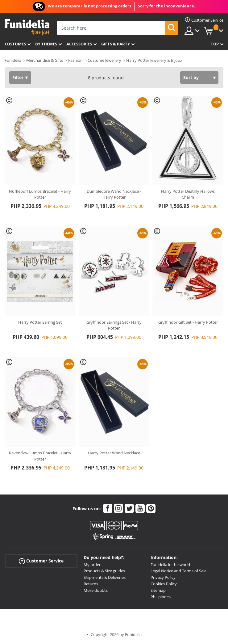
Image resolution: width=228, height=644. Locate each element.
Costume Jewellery (104, 60)
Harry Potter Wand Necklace (114, 453)
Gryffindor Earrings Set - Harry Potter (114, 325)
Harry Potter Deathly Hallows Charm (188, 194)
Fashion (75, 60)
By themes (46, 44)
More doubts (96, 590)
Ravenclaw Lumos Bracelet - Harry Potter (40, 456)
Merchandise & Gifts (44, 60)
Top (215, 44)
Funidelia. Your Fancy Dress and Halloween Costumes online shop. (27, 27)
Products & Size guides (104, 571)
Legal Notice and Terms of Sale (178, 571)
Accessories (79, 44)
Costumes (15, 44)
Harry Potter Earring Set (40, 322)
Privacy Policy (163, 577)
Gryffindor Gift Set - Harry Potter (188, 322)
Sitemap (158, 590)
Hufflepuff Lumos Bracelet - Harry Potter (40, 194)
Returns (91, 584)
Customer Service (41, 561)
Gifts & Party (115, 44)
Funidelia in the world (170, 564)
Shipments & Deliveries (105, 577)
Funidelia (13, 60)
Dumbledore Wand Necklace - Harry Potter (114, 194)
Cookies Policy (164, 584)
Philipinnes (161, 597)
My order (92, 564)
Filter (17, 77)
